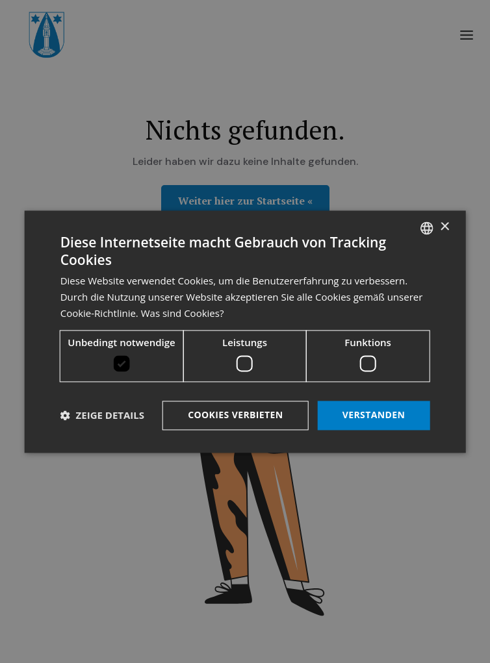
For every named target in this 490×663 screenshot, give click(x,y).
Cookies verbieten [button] (235, 414)
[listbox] (426, 227)
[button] (102, 415)
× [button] (444, 227)
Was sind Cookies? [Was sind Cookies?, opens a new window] (182, 312)
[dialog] (245, 331)
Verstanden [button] (374, 414)
